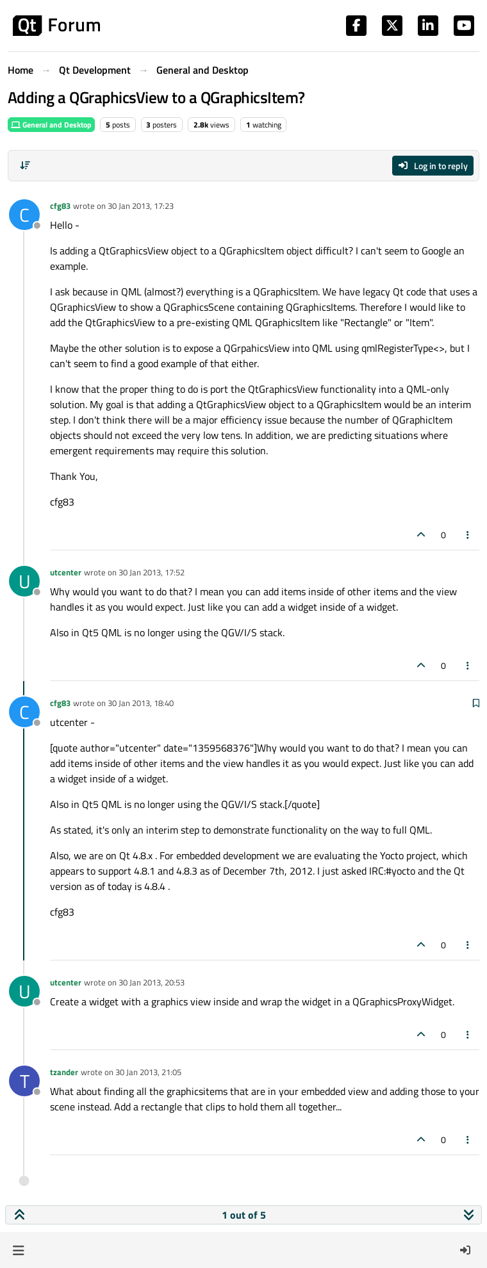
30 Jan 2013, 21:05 (148, 1072)
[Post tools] (468, 535)
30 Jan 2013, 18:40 (141, 702)
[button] (18, 1250)
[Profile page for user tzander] (24, 1081)
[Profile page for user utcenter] (24, 581)
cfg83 (60, 205)
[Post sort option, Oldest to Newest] (25, 165)
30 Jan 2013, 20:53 (152, 982)
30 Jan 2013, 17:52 (152, 572)
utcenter (65, 572)
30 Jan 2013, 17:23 (141, 205)
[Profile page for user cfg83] (24, 214)
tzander (64, 1072)
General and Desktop (51, 125)
